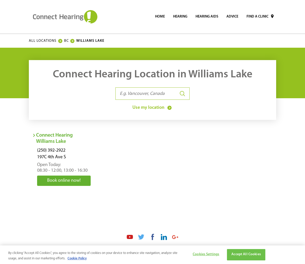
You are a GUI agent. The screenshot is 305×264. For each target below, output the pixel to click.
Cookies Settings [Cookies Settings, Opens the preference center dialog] (206, 256)
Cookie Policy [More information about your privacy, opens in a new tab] (77, 259)
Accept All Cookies (246, 256)
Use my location (152, 108)
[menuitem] (160, 16)
